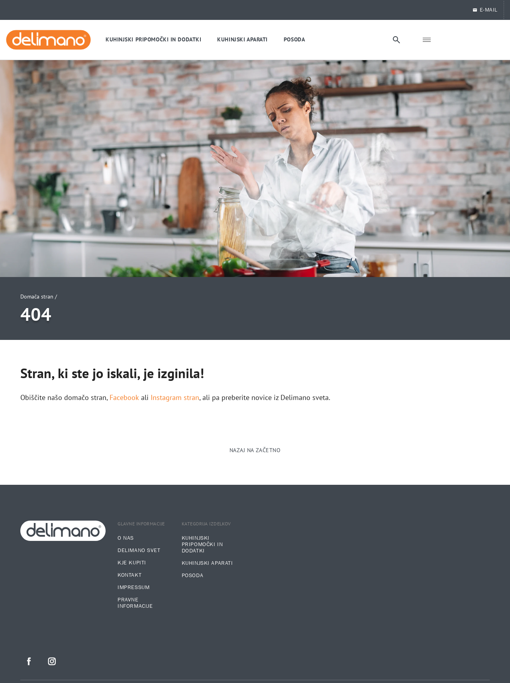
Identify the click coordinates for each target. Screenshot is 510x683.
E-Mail (485, 10)
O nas (126, 538)
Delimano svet (139, 550)
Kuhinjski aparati (207, 563)
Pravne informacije (135, 603)
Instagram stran (175, 398)
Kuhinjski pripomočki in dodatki (202, 544)
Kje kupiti (132, 562)
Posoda (192, 575)
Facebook (124, 398)
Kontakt (129, 575)
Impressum (133, 587)
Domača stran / (38, 296)
